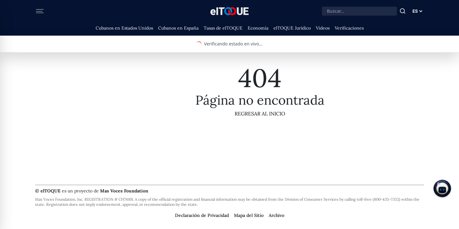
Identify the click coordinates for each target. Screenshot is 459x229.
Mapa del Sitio (249, 215)
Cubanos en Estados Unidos (124, 28)
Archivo (276, 215)
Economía (258, 28)
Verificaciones (349, 28)
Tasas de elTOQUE (223, 28)
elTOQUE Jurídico (292, 28)
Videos (323, 28)
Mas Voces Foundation (124, 191)
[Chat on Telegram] (442, 188)
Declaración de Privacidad (202, 215)
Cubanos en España (178, 28)
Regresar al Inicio (260, 113)
